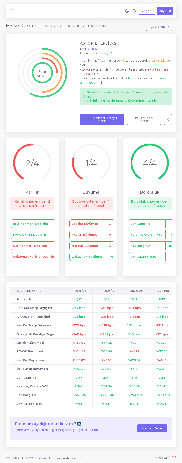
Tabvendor (45, 458)
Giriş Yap (146, 11)
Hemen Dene (152, 428)
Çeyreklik (158, 27)
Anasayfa (51, 26)
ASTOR (93, 49)
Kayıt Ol (165, 11)
